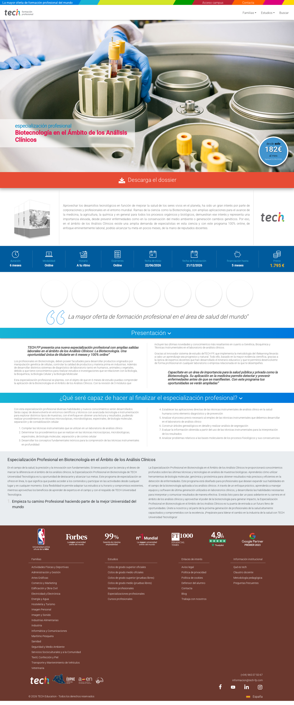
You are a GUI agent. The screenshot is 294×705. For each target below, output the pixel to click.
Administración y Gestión (46, 573)
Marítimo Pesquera (43, 639)
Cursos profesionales (120, 601)
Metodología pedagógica (248, 579)
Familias (248, 13)
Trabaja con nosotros (194, 601)
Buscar (284, 13)
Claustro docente (244, 573)
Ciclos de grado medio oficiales (126, 573)
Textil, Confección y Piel (45, 660)
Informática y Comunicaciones (49, 633)
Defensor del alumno (194, 584)
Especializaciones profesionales (126, 595)
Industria (37, 628)
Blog (184, 595)
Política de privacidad (194, 573)
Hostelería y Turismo (43, 606)
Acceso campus (213, 3)
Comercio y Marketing (44, 584)
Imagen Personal (41, 611)
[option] (147, 88)
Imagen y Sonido (41, 617)
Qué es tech (240, 568)
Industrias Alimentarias (45, 622)
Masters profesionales (121, 590)
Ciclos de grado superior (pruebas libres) (131, 579)
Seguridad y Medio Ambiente (48, 650)
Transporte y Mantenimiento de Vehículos (56, 666)
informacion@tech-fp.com (247, 684)
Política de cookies (192, 579)
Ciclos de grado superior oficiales (127, 568)
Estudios (266, 13)
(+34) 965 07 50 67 (252, 678)
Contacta (248, 3)
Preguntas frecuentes (246, 584)
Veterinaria (38, 671)
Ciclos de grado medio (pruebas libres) (130, 584)
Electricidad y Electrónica (46, 595)
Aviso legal (188, 568)
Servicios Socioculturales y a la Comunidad (56, 655)
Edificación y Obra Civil (45, 590)
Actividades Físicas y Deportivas (50, 568)
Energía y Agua (40, 601)
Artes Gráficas (40, 579)
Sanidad (36, 644)
